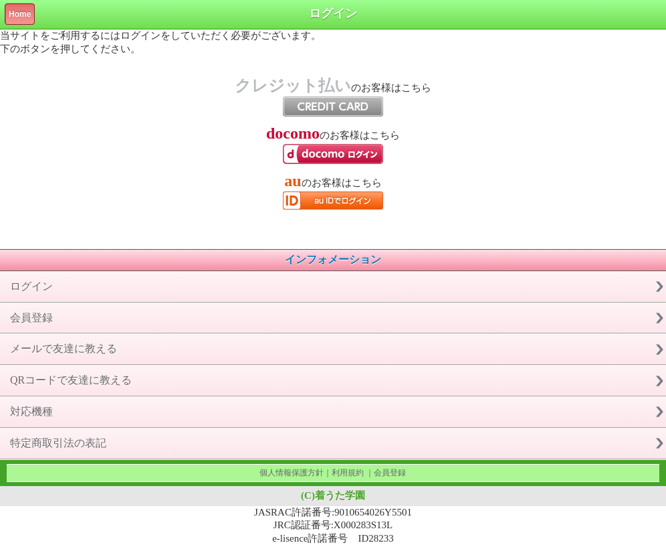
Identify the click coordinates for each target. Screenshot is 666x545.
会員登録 (31, 317)
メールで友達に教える (63, 348)
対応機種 (31, 411)
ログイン (31, 286)
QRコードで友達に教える (71, 380)
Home (20, 14)
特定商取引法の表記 (58, 443)
